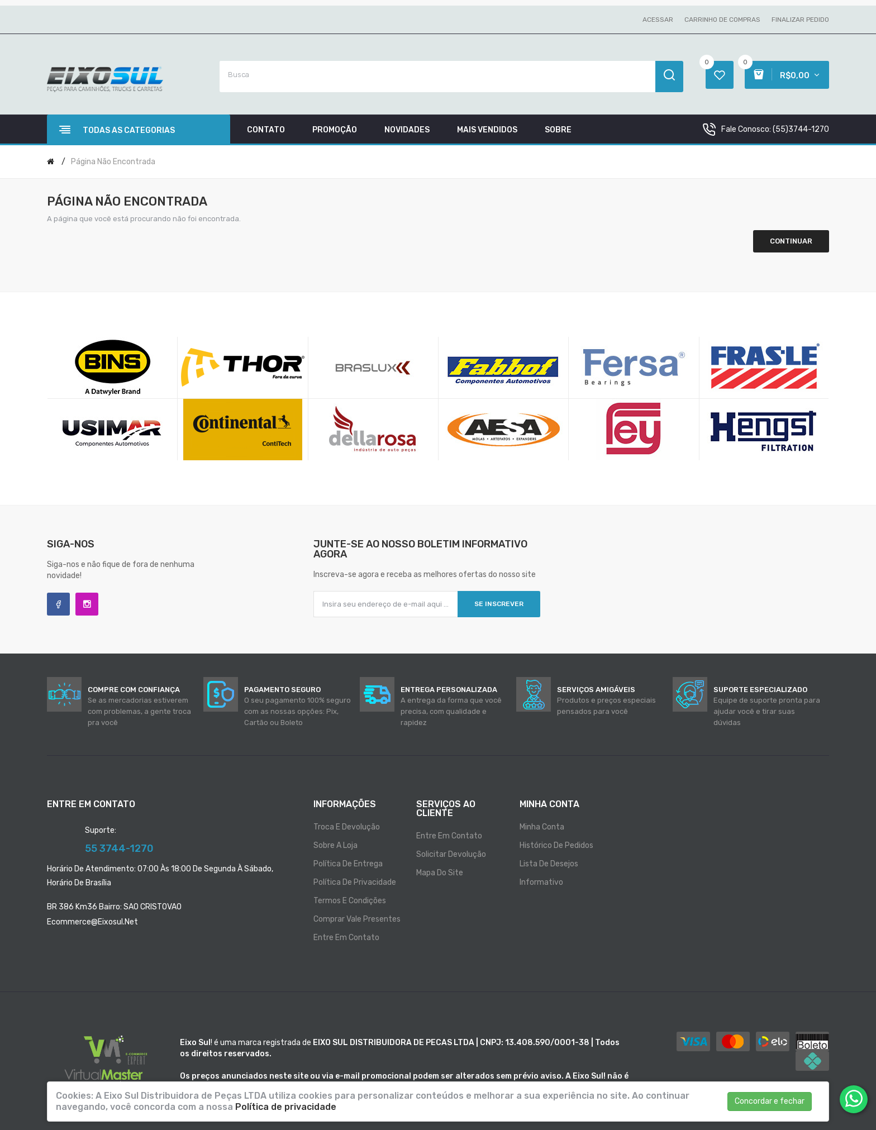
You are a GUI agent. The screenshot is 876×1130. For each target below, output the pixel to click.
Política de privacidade (354, 882)
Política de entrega (348, 864)
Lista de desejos (549, 864)
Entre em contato (346, 937)
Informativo (541, 882)
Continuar (791, 241)
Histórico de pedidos (556, 845)
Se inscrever (498, 604)
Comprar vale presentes (357, 919)
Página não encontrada (113, 161)
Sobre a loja (335, 845)
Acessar (657, 19)
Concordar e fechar (769, 1101)
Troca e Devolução (346, 827)
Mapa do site (439, 873)
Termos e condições (349, 900)
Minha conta (542, 827)
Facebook (58, 604)
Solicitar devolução (451, 854)
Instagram (86, 604)
